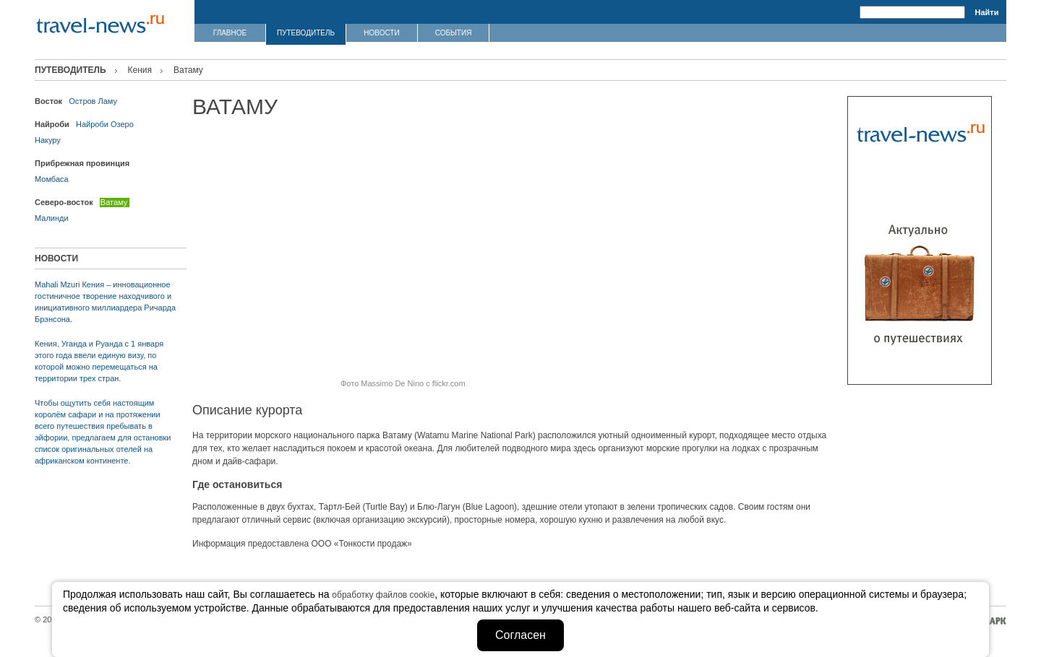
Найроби (92, 124)
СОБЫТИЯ (453, 33)
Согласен (520, 635)
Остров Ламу (93, 101)
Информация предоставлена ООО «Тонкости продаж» (302, 544)
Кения (140, 70)
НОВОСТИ (381, 33)
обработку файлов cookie (383, 595)
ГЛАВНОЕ (230, 33)
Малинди (52, 218)
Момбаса (52, 179)
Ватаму (113, 202)
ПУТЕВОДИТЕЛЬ (306, 33)
